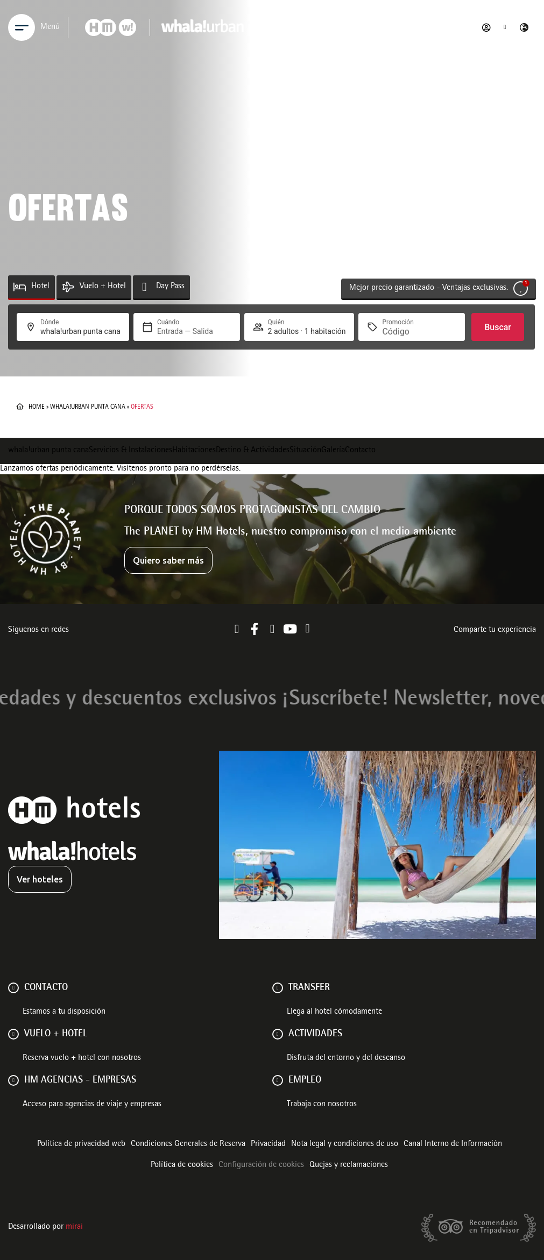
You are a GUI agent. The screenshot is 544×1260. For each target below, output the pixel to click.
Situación (305, 450)
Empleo (304, 1080)
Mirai (74, 1227)
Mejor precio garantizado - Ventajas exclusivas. (428, 288)
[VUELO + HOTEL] (13, 1034)
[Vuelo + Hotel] (68, 287)
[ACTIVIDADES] (277, 1034)
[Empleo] (277, 1080)
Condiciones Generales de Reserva (188, 1144)
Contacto (360, 450)
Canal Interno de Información (453, 1144)
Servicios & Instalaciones (130, 450)
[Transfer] (277, 988)
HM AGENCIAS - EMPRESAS (80, 1080)
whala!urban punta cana (87, 407)
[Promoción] (408, 331)
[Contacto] (13, 988)
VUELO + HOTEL (55, 1034)
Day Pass (170, 286)
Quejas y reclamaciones (348, 1165)
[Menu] (21, 27)
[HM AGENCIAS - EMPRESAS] (13, 1080)
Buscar (497, 327)
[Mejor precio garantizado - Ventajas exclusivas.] (520, 288)
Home (37, 407)
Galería (333, 450)
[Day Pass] (144, 287)
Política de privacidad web (81, 1144)
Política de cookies (182, 1165)
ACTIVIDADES (315, 1034)
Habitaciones (194, 450)
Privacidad (268, 1144)
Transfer (309, 988)
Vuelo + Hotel (103, 286)
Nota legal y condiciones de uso (344, 1144)
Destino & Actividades (252, 450)
